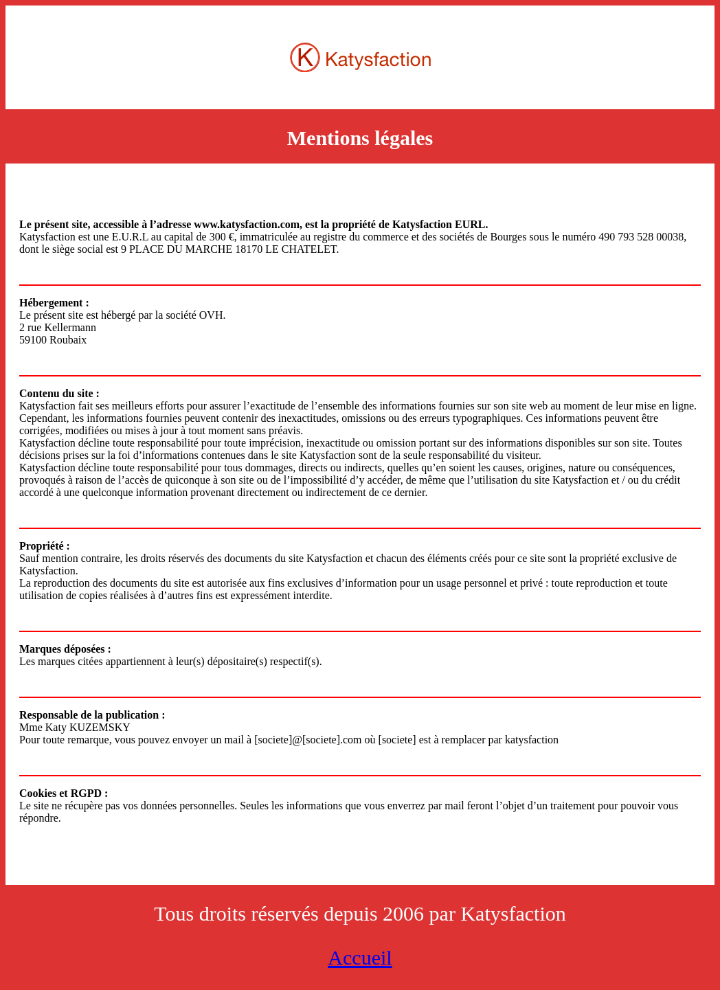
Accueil (360, 957)
